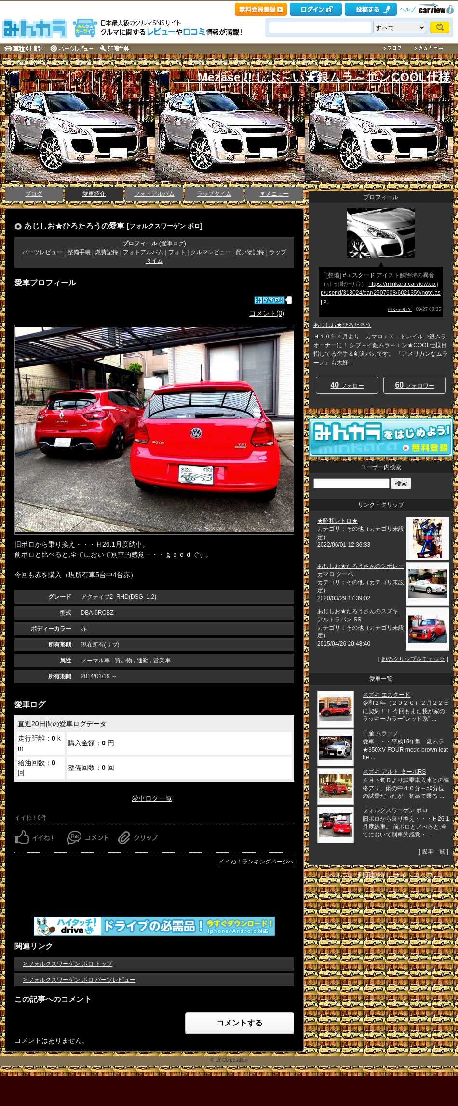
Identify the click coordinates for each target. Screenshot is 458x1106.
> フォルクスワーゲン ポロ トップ (67, 963)
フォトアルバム (154, 193)
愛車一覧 (433, 851)
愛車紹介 (199, 62)
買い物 (123, 660)
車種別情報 (89, 62)
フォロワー (414, 385)
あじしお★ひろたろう (342, 325)
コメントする (239, 1023)
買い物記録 (249, 252)
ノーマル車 (95, 660)
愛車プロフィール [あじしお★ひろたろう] (271, 62)
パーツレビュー (42, 252)
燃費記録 (106, 252)
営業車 (162, 660)
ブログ (33, 193)
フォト (177, 252)
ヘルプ (408, 9)
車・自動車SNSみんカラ (37, 62)
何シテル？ (400, 309)
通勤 (142, 660)
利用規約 (370, 875)
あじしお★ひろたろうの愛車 (74, 225)
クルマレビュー (210, 252)
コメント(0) (266, 313)
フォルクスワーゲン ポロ (164, 225)
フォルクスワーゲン (137, 62)
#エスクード (359, 275)
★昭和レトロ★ (337, 520)
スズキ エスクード (386, 694)
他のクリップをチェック (413, 659)
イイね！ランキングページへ (256, 861)
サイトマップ (413, 875)
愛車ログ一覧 (152, 798)
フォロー (347, 385)
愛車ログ (172, 243)
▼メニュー (274, 193)
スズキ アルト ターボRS (394, 772)
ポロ (175, 62)
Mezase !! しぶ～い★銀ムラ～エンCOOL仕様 (312, 77)
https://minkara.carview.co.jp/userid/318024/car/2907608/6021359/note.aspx (381, 293)
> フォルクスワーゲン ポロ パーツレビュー (79, 979)
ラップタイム (214, 193)
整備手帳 (79, 252)
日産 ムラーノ (381, 733)
